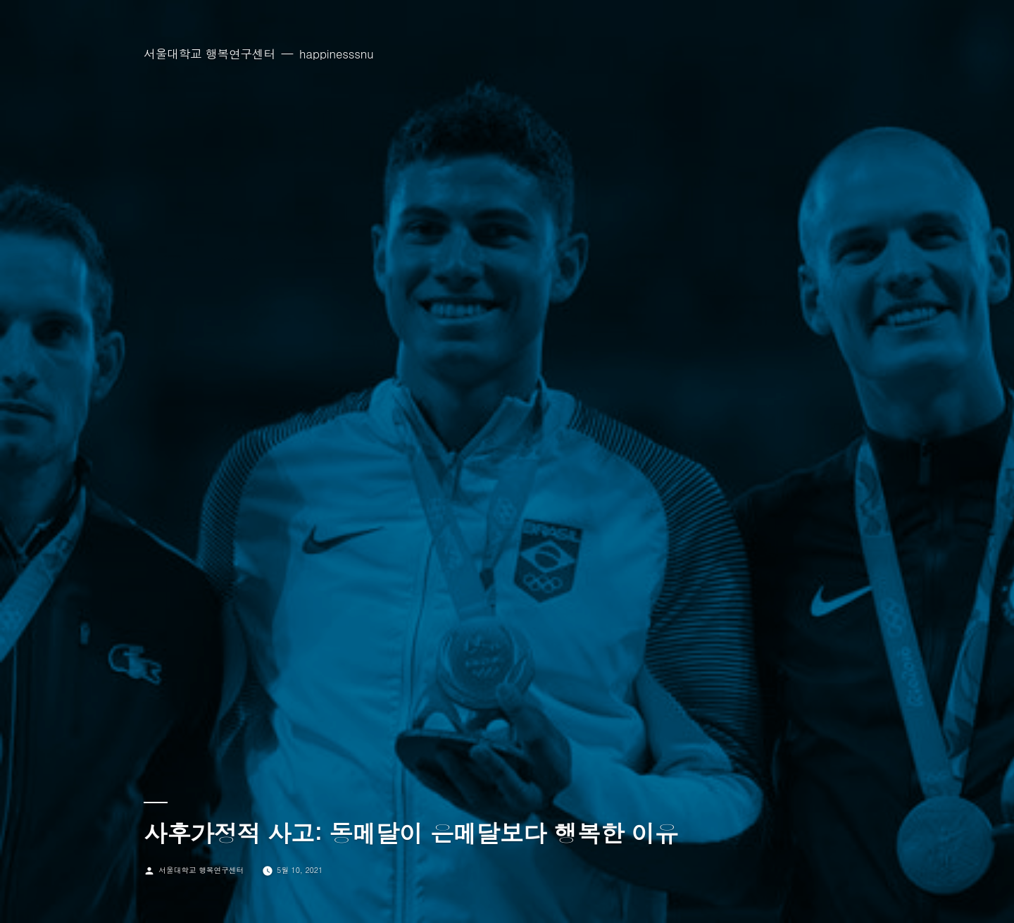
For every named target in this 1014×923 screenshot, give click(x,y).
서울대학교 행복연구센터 (209, 53)
